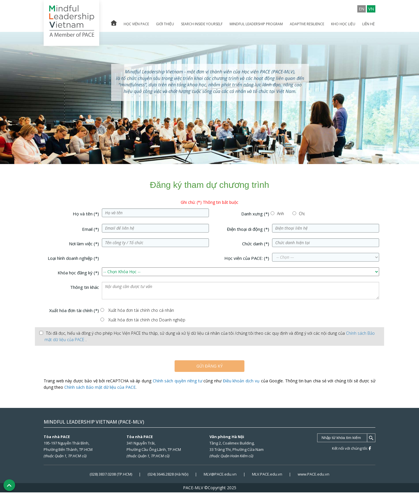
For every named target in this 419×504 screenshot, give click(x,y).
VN (371, 9)
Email (90, 229)
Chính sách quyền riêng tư (177, 381)
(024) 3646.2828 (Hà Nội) (168, 474)
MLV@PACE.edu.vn (220, 474)
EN (361, 9)
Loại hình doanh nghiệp (73, 258)
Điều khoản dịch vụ (241, 381)
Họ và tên (86, 214)
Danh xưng (255, 214)
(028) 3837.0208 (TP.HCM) (111, 474)
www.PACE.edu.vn (313, 474)
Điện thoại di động (248, 229)
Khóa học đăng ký (78, 273)
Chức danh (255, 243)
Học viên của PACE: (246, 258)
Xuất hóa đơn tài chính (74, 310)
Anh (280, 213)
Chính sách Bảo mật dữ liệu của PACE (100, 387)
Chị (302, 213)
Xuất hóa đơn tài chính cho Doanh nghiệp (146, 320)
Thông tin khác (84, 287)
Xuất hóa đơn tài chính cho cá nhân (141, 310)
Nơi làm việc (84, 243)
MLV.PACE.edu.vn (267, 474)
